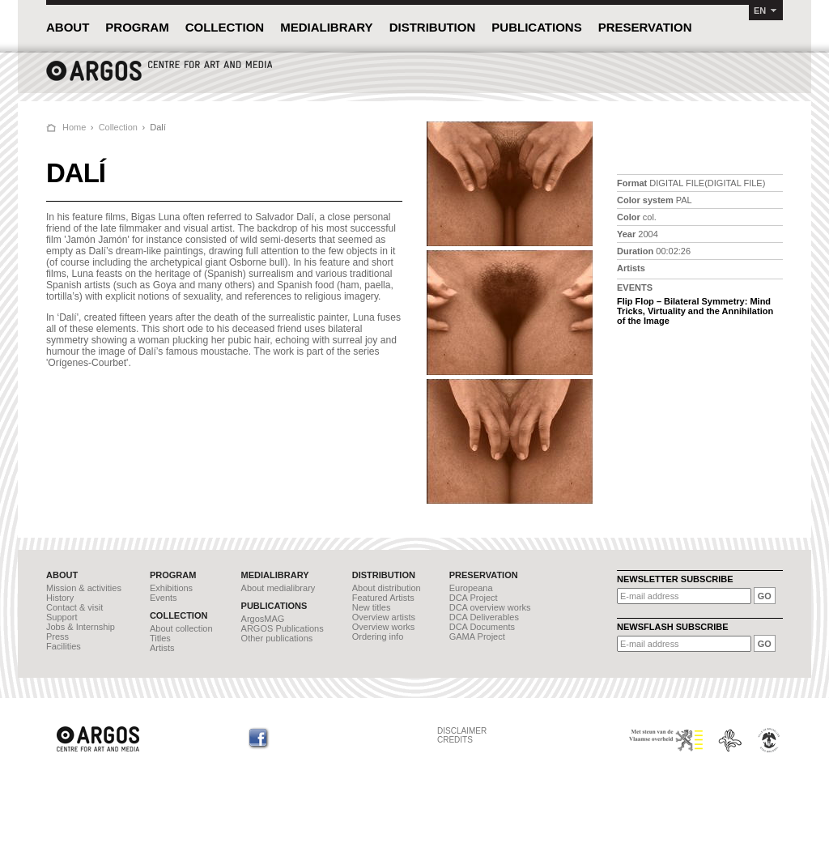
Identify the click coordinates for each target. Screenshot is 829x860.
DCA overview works (490, 607)
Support (62, 617)
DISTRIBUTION (432, 27)
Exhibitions (171, 588)
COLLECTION (225, 27)
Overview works (383, 627)
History (60, 597)
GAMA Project (477, 636)
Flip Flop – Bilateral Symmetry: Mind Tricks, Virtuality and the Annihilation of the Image (695, 311)
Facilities (63, 646)
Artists (162, 648)
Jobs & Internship (80, 627)
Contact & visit (74, 607)
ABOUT (67, 27)
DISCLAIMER (462, 730)
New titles (371, 607)
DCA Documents (482, 627)
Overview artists (383, 617)
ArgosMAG (263, 619)
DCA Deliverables (484, 617)
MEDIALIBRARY (326, 27)
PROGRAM (136, 27)
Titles (160, 638)
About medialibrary (278, 588)
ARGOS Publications (282, 628)
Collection (118, 127)
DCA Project (473, 597)
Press (57, 636)
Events (163, 597)
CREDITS (455, 739)
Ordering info (378, 636)
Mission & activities (83, 588)
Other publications (277, 638)
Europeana (471, 588)
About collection (181, 628)
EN (760, 10)
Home (74, 127)
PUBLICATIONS (536, 27)
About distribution (386, 588)
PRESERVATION (645, 27)
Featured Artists (383, 597)
